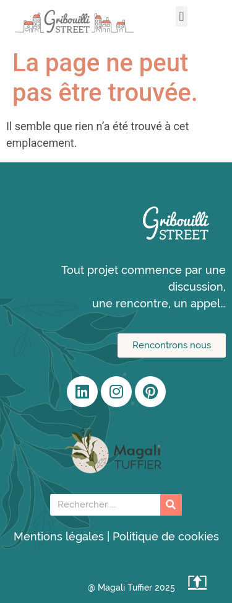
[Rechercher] (171, 505)
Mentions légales (59, 536)
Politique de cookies (166, 536)
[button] (181, 16)
